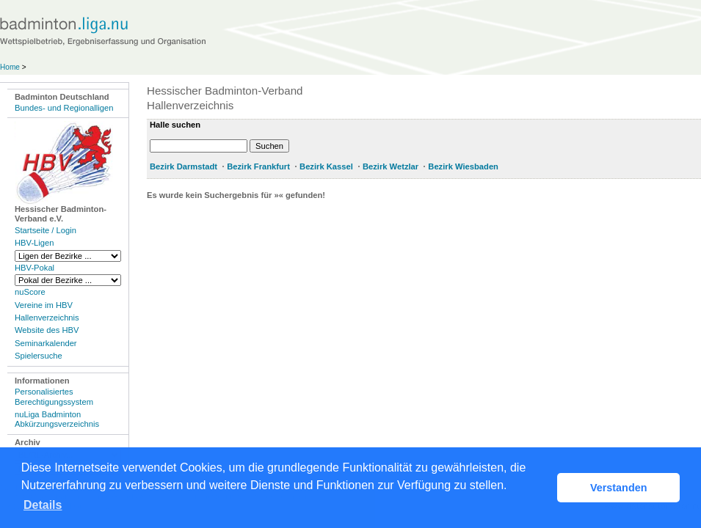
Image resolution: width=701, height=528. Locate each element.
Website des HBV (47, 330)
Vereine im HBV (44, 305)
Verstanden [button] (618, 488)
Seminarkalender (46, 343)
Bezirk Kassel (326, 166)
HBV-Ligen (34, 242)
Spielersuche (38, 355)
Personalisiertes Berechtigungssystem (54, 396)
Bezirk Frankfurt (258, 166)
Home (10, 67)
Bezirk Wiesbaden (463, 166)
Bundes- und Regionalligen (64, 107)
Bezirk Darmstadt (183, 166)
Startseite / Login (45, 230)
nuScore (30, 291)
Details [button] (42, 505)
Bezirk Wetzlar (390, 166)
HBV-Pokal (34, 267)
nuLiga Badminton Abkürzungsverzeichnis (57, 419)
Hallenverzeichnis (47, 317)
